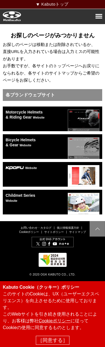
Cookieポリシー (29, 231)
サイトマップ (77, 231)
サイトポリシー (54, 231)
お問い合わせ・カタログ (36, 227)
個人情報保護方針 (68, 227)
